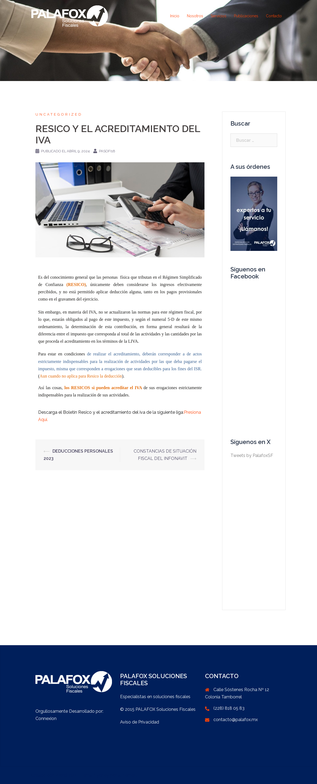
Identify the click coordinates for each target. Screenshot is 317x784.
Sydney (101, 775)
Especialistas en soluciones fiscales (155, 696)
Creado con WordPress (54, 775)
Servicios (218, 16)
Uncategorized (58, 114)
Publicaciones (246, 16)
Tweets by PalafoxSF (251, 455)
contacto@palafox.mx (235, 719)
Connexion (46, 718)
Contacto (274, 16)
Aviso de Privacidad (139, 722)
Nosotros (195, 16)
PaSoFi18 (107, 151)
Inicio (174, 16)
